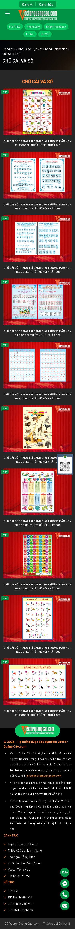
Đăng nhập (46, 4)
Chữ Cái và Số (11, 53)
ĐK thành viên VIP (18, 897)
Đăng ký (27, 4)
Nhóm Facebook (56, 26)
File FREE (14, 26)
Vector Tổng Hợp (17, 869)
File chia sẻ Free (17, 876)
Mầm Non (61, 49)
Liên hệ (11, 891)
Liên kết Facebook (18, 910)
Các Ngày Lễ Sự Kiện (19, 857)
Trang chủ (8, 49)
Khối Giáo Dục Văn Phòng (35, 49)
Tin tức (30, 34)
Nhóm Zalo (33, 26)
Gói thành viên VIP (18, 903)
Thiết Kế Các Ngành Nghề (23, 850)
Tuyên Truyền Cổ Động (20, 844)
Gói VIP (45, 34)
